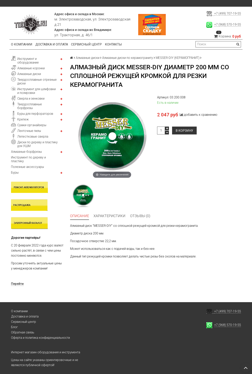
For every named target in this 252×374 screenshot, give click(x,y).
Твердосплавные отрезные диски (37, 81)
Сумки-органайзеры (31, 125)
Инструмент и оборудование (28, 60)
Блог (14, 327)
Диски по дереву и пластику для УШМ (37, 144)
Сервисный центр (86, 44)
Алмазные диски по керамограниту (127, 58)
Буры (15, 172)
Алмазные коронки (31, 68)
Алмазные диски (29, 74)
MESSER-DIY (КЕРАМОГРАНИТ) (177, 58)
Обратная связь (22, 332)
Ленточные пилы (29, 131)
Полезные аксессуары (27, 167)
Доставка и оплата (51, 44)
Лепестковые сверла (32, 136)
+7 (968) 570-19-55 (227, 24)
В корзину (184, 130)
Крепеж (23, 119)
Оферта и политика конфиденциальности (40, 338)
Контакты (113, 44)
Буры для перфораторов (35, 114)
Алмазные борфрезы (26, 152)
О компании (21, 44)
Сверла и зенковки (30, 98)
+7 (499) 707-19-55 (227, 13)
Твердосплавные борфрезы (29, 106)
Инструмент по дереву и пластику (28, 159)
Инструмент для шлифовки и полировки (36, 91)
